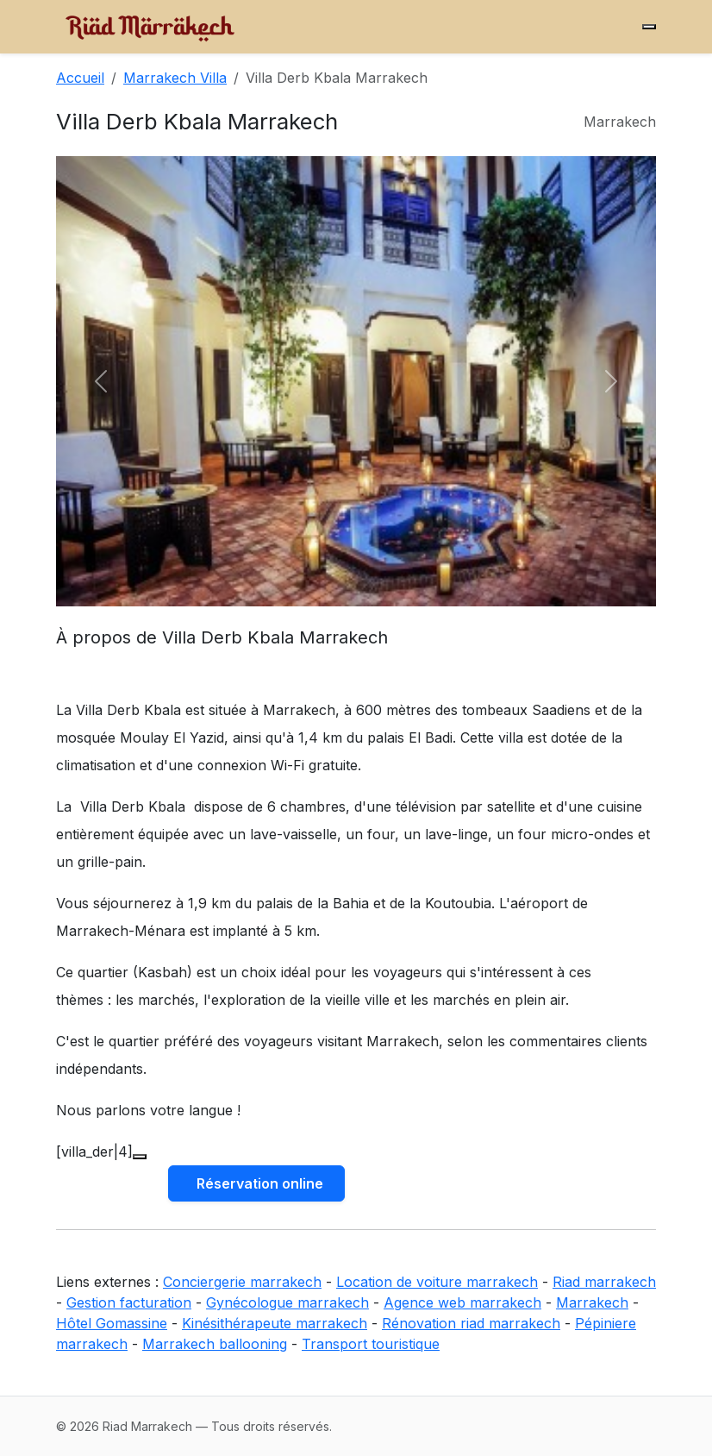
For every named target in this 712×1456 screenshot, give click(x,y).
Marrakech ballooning (214, 1343)
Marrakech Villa (175, 77)
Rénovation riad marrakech (471, 1323)
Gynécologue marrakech (287, 1302)
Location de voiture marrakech (437, 1281)
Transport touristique (371, 1343)
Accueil (80, 77)
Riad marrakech (604, 1281)
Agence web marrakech (462, 1302)
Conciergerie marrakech (242, 1281)
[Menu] (649, 26)
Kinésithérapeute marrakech (274, 1323)
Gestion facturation (128, 1302)
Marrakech (592, 1302)
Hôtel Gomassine (111, 1323)
